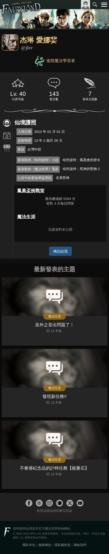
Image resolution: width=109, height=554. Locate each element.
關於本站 (29, 545)
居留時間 (24, 140)
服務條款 (45, 545)
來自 (21, 149)
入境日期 (24, 131)
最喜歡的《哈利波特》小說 (38, 160)
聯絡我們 (80, 545)
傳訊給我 (60, 251)
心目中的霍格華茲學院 (35, 178)
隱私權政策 (62, 545)
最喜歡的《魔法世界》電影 (38, 169)
